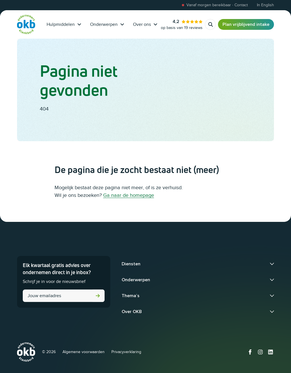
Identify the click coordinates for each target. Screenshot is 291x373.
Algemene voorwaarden (84, 352)
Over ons (145, 24)
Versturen (98, 295)
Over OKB (132, 311)
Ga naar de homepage (128, 195)
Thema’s (131, 295)
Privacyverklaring (126, 352)
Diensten (131, 264)
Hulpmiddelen (64, 24)
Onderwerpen (107, 24)
